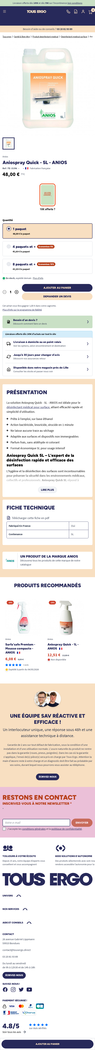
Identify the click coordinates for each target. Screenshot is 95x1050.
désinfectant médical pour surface (28, 407)
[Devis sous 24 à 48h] (88, 322)
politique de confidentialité (66, 828)
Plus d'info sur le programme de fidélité (22, 309)
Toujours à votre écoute (19, 856)
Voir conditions (74, 3)
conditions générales (34, 828)
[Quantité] (11, 292)
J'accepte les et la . (44, 828)
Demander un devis (57, 296)
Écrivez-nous (47, 776)
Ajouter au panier (57, 287)
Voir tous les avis (14, 1032)
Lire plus (47, 489)
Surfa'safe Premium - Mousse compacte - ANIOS (20, 648)
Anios (5, 156)
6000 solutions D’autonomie (73, 856)
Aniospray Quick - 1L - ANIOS (63, 646)
